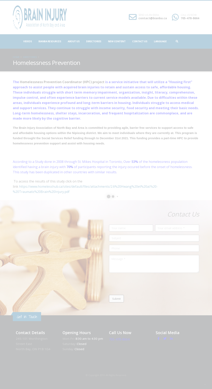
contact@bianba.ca (181, 18)
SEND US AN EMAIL (177, 15)
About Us (73, 41)
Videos (27, 41)
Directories (93, 41)
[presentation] (139, 284)
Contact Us (139, 41)
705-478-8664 (125, 338)
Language (160, 41)
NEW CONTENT (117, 41)
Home (16, 56)
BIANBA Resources (49, 41)
